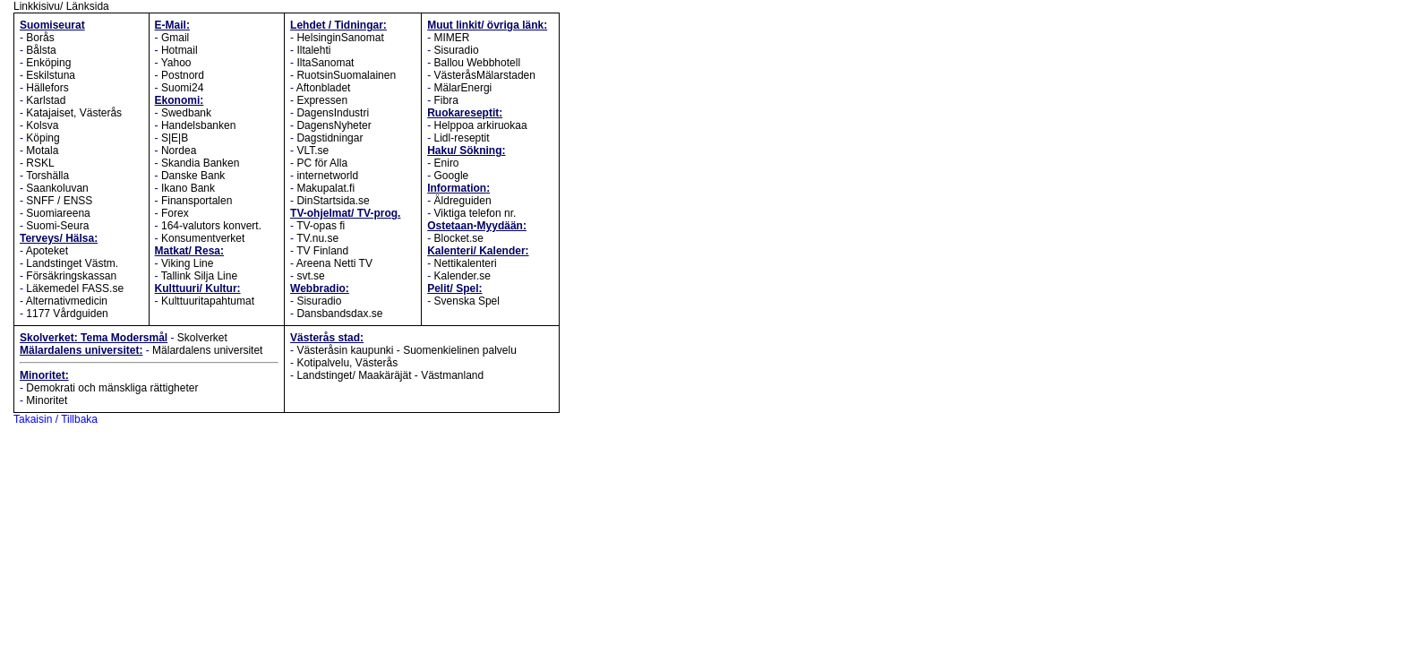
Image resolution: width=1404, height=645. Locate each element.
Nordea (178, 150)
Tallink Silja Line (199, 276)
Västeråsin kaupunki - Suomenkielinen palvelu (406, 350)
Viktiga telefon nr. (475, 213)
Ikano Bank (188, 188)
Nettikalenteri (465, 263)
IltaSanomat (325, 62)
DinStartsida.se (332, 200)
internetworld (327, 175)
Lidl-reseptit (462, 138)
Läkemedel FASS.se (75, 288)
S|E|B (174, 138)
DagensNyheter (333, 125)
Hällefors (47, 88)
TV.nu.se (317, 238)
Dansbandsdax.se (339, 313)
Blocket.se (459, 238)
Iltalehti (313, 50)
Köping (42, 138)
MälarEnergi (463, 88)
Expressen (321, 100)
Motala (42, 150)
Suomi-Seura (57, 225)
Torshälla (47, 175)
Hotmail (179, 50)
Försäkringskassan (71, 276)
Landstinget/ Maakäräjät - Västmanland (390, 375)
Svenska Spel (467, 301)
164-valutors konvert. (211, 225)
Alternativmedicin (66, 301)
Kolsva (42, 125)
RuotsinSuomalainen (346, 75)
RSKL (40, 163)
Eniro (446, 163)
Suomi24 (182, 88)
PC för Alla (321, 163)
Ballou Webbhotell (477, 62)
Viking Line (187, 263)
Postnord (182, 75)
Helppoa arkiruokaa (480, 125)
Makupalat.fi (325, 188)
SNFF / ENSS (59, 200)
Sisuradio (318, 301)
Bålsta (41, 50)
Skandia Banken (200, 163)
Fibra (446, 100)
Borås (40, 37)
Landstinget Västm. (72, 263)
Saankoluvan (57, 188)
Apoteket (47, 251)
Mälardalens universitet (207, 350)
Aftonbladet (323, 88)
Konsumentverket (202, 238)
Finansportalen (196, 200)
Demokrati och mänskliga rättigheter (112, 388)
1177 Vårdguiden (66, 313)
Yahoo (176, 62)
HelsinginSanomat (339, 37)
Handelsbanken (198, 125)
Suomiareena (58, 213)
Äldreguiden (463, 200)
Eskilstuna (50, 75)
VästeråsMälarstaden (484, 75)
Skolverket (202, 337)
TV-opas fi (320, 225)
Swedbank (186, 113)
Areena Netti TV (334, 263)
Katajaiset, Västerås (74, 113)
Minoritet (46, 400)
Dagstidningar (329, 138)
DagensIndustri (332, 113)
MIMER (452, 37)
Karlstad (45, 100)
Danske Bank (193, 175)
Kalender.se (462, 276)
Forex (175, 213)
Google (451, 175)
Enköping (48, 62)
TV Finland (322, 251)
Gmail (175, 37)
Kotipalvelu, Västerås (347, 363)
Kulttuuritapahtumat (207, 301)
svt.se (310, 276)
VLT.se (312, 150)
